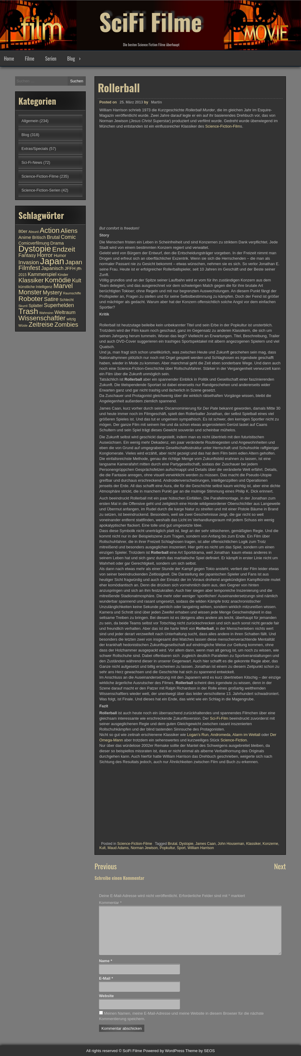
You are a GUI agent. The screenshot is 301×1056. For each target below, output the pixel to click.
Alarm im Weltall (246, 734)
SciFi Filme (151, 21)
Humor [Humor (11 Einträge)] (60, 255)
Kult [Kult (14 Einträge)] (76, 280)
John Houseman (231, 844)
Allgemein (29, 121)
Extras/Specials (34, 148)
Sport (181, 848)
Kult (102, 848)
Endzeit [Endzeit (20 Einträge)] (63, 249)
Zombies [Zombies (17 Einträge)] (66, 324)
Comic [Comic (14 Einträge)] (68, 237)
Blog (71, 58)
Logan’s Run (198, 734)
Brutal (172, 844)
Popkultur (167, 848)
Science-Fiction (233, 740)
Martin (156, 102)
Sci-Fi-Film (219, 718)
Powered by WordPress (163, 1050)
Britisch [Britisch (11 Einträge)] (39, 237)
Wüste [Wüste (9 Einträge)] (22, 325)
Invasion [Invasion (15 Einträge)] (28, 262)
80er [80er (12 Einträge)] (22, 231)
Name (105, 961)
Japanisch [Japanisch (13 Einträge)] (52, 268)
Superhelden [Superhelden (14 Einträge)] (59, 305)
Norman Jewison (144, 848)
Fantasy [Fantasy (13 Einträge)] (27, 255)
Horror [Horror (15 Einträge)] (45, 255)
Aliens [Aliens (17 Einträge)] (69, 230)
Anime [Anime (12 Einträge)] (24, 237)
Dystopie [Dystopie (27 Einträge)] (34, 248)
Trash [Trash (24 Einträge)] (28, 311)
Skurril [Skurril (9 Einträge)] (22, 306)
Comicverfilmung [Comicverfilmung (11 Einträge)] (33, 243)
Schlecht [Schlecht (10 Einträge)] (66, 300)
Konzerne (270, 844)
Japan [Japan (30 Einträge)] (52, 261)
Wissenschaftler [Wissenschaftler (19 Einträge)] (42, 318)
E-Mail (106, 978)
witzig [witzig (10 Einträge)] (70, 319)
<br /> (117, 801)
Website (106, 996)
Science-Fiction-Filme (134, 844)
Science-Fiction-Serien (40, 190)
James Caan (205, 844)
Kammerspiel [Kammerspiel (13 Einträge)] (42, 274)
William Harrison (200, 848)
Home (9, 58)
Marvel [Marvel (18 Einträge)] (63, 286)
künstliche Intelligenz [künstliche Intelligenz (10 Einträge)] (35, 287)
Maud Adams (118, 848)
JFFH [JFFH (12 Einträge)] (70, 268)
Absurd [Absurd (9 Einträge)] (33, 231)
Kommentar (110, 902)
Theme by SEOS (200, 1050)
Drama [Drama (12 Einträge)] (57, 243)
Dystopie (186, 844)
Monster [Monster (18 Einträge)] (30, 292)
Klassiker (253, 844)
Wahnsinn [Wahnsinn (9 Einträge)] (46, 313)
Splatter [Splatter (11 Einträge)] (36, 305)
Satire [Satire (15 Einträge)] (51, 299)
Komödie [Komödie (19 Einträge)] (58, 280)
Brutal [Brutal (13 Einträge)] (53, 237)
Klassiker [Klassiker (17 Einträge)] (30, 280)
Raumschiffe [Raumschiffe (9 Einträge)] (72, 293)
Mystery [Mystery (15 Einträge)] (52, 292)
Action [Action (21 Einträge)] (50, 230)
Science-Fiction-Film (222, 126)
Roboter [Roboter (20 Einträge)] (30, 299)
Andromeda (220, 734)
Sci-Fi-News (31, 162)
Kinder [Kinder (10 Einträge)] (63, 275)
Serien (50, 58)
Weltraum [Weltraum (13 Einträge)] (64, 312)
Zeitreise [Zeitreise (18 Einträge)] (41, 324)
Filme (29, 58)
